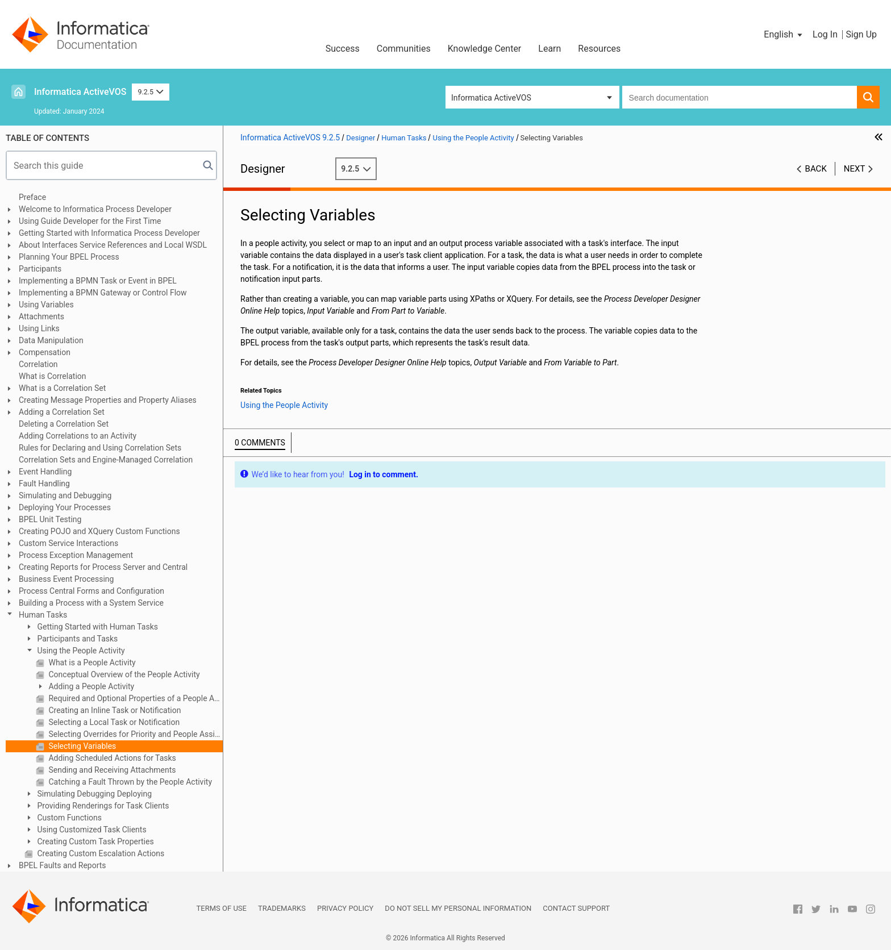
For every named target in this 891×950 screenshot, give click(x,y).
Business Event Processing (66, 579)
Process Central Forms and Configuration (91, 590)
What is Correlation (52, 376)
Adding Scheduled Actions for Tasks (111, 758)
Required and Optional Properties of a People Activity (135, 698)
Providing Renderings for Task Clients (102, 805)
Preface (32, 197)
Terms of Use (222, 908)
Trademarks (282, 908)
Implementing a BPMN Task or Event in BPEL (98, 280)
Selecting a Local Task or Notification (113, 722)
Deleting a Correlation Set (64, 423)
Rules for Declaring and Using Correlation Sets (100, 447)
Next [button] (854, 169)
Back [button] (816, 169)
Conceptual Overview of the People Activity (123, 674)
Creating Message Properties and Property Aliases (108, 400)
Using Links (39, 328)
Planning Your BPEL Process (69, 256)
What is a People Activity (91, 662)
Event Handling (45, 471)
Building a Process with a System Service (91, 602)
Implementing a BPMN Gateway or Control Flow (103, 292)
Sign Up (861, 34)
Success (343, 48)
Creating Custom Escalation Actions (99, 853)
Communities (404, 48)
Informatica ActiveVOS (80, 91)
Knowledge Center (485, 48)
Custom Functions (68, 817)
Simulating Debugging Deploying (93, 793)
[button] (784, 34)
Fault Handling (44, 483)
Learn (549, 48)
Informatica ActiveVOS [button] (491, 97)
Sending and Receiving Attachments (111, 769)
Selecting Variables (81, 746)
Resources (599, 48)
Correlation (38, 364)
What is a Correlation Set (62, 388)
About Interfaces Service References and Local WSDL (113, 244)
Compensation (44, 352)
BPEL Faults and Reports (62, 865)
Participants (40, 268)
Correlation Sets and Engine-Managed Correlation (106, 459)
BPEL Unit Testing (50, 519)
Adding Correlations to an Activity (77, 435)
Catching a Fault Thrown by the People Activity (129, 781)
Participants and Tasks (76, 638)
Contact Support (576, 908)
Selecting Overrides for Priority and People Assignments (135, 734)
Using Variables (46, 304)
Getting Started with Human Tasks (96, 626)
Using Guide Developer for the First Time (90, 221)
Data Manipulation (51, 340)
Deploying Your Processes (65, 507)
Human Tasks (43, 614)
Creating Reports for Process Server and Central (103, 567)
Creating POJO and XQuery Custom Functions (99, 531)
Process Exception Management (76, 555)
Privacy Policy (345, 908)
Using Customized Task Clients (91, 829)
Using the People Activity (80, 650)
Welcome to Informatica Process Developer (95, 209)
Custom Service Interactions (68, 543)
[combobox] (739, 97)
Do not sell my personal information (458, 908)
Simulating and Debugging (65, 495)
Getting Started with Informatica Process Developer (109, 233)
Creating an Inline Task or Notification (114, 710)
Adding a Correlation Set (62, 411)
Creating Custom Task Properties (94, 841)
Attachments (41, 316)
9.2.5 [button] (150, 92)
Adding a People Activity (90, 686)
